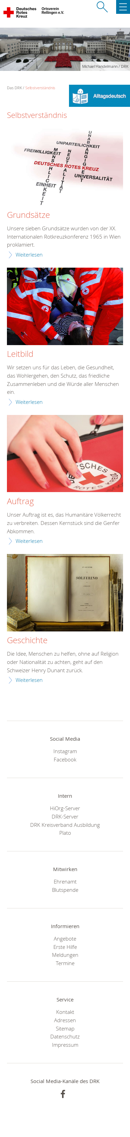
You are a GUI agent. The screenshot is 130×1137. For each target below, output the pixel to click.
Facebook (65, 759)
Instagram (65, 751)
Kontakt (65, 1011)
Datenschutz (65, 1036)
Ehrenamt (65, 881)
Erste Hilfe (65, 946)
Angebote (65, 938)
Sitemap (65, 1028)
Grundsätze (28, 215)
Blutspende (65, 889)
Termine (65, 963)
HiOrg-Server (65, 808)
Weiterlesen (29, 254)
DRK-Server (65, 816)
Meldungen (65, 954)
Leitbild (20, 354)
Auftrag (20, 501)
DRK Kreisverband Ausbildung (65, 824)
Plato (65, 832)
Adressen (65, 1020)
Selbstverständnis (40, 87)
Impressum (65, 1044)
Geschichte (27, 640)
